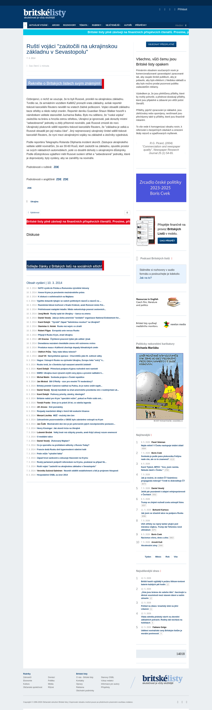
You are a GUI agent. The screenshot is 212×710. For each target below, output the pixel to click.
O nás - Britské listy (84, 677)
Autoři (128, 25)
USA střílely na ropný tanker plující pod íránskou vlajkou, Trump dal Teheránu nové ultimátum (161, 527)
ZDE (56, 167)
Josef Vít (42, 356)
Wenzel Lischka (44, 415)
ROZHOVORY (69, 25)
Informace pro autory (110, 684)
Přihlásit (180, 9)
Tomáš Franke (43, 403)
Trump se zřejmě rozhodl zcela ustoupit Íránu (162, 504)
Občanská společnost (32, 687)
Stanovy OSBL (107, 677)
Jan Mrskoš (42, 381)
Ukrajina (34, 201)
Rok (167, 556)
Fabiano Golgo (159, 627)
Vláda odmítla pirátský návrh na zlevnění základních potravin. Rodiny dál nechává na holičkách (161, 620)
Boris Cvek (157, 453)
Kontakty (80, 680)
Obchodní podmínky (85, 690)
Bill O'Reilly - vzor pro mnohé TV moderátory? (71, 381)
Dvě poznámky (56, 407)
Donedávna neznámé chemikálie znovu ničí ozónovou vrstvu (66, 343)
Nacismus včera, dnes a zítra (157, 537)
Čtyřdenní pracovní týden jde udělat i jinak (70, 339)
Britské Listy (162, 680)
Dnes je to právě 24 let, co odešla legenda (71, 403)
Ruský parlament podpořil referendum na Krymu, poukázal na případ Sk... (71, 462)
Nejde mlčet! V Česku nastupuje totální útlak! (162, 447)
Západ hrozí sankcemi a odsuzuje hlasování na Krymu (62, 458)
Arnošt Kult (157, 542)
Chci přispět (167, 240)
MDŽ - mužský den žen (64, 415)
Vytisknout (33, 212)
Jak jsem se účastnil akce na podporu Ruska (162, 515)
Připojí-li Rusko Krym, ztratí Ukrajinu (55, 335)
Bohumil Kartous (161, 510)
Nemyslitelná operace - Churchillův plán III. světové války (75, 356)
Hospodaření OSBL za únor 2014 (52, 475)
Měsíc (158, 556)
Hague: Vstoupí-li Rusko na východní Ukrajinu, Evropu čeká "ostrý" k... (70, 360)
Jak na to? (146, 277)
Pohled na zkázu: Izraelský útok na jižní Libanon (159, 608)
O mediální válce (45, 437)
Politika (51, 680)
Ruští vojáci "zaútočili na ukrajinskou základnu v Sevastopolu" (66, 466)
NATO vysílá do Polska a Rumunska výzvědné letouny (63, 288)
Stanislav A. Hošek (47, 326)
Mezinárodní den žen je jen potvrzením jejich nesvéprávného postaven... (81, 424)
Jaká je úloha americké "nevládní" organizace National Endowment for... (86, 318)
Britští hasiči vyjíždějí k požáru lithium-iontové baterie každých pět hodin (163, 583)
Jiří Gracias (43, 339)
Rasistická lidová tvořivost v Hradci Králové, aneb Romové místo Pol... (71, 305)
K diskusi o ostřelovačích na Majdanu (56, 296)
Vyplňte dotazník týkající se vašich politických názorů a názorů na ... (69, 301)
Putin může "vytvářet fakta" (50, 453)
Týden (148, 556)
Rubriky (97, 25)
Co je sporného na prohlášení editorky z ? (63, 445)
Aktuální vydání (39, 25)
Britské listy (46, 14)
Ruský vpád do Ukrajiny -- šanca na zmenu (70, 314)
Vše (176, 556)
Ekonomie (27, 680)
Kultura (26, 684)
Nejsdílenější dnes (147, 571)
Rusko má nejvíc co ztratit (69, 326)
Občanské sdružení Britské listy (55, 702)
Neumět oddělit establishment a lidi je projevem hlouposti (91, 471)
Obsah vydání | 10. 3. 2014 (44, 283)
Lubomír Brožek (44, 432)
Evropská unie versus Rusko (65, 330)
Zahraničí (27, 677)
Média (50, 684)
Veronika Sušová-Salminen (49, 471)
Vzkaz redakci (107, 680)
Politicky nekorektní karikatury (155, 345)
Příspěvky (141, 25)
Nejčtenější (113, 25)
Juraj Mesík (43, 314)
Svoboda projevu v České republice (67, 377)
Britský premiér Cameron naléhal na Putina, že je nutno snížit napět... (69, 386)
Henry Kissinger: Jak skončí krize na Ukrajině (58, 428)
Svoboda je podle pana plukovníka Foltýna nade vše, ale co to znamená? (161, 458)
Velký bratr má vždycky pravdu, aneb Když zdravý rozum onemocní (85, 432)
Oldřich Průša (44, 352)
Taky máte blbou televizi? (64, 352)
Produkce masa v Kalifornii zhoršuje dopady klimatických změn (68, 347)
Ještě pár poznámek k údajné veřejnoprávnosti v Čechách (163, 493)
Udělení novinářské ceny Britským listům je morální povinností (161, 632)
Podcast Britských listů (153, 258)
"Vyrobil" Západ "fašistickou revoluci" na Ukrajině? (76, 322)
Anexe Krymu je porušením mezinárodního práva (61, 292)
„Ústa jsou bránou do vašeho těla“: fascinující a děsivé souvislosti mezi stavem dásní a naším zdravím (163, 595)
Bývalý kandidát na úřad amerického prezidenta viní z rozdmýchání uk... (85, 390)
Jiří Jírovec (42, 407)
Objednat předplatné (161, 44)
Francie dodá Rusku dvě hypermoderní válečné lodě (61, 449)
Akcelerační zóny (152, 545)
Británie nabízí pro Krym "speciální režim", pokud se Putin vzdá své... (69, 398)
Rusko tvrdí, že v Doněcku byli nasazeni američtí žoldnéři (64, 364)
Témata (84, 25)
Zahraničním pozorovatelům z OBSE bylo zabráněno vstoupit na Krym (70, 420)
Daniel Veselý (44, 318)
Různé (51, 687)
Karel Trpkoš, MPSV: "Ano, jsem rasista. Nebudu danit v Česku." (160, 469)
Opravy (79, 684)
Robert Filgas (44, 330)
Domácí (51, 677)
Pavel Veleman (158, 442)
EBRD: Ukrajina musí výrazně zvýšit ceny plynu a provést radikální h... (70, 373)
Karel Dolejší (44, 322)
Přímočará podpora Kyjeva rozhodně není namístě (74, 369)
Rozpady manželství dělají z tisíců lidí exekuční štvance (63, 411)
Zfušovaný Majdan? (60, 441)
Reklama (80, 687)
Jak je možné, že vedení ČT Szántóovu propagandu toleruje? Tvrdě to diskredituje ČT (163, 481)
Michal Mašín (43, 377)
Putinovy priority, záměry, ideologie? (67, 394)
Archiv (56, 25)
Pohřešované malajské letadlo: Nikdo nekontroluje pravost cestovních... (72, 309)
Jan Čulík (41, 424)
